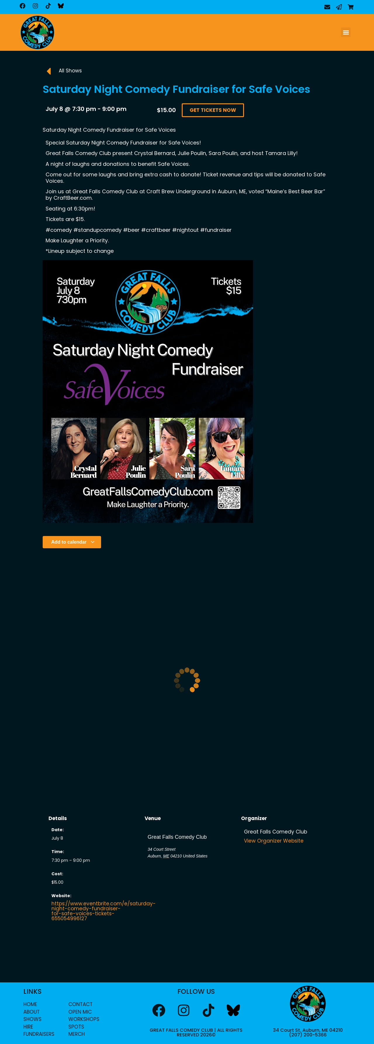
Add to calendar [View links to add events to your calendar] (73, 542)
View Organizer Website (274, 840)
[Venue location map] (187, 890)
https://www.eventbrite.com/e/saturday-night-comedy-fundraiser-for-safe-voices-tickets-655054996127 (103, 911)
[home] (37, 32)
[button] (346, 32)
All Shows (70, 70)
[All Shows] (48, 71)
